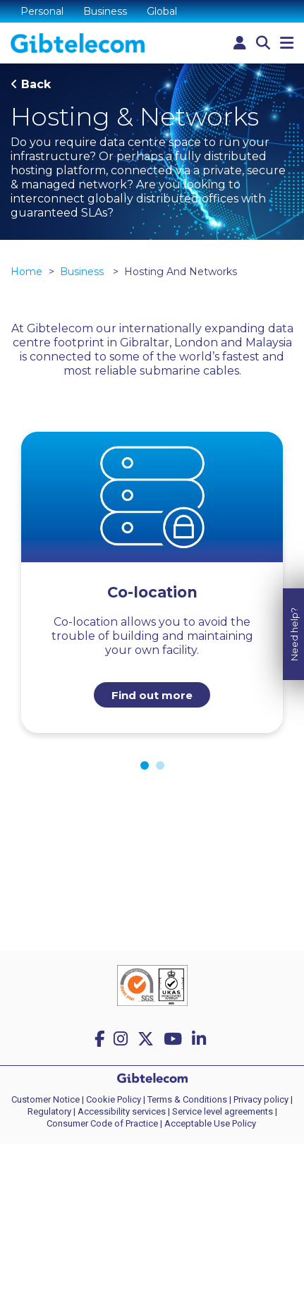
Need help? (294, 625)
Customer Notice (45, 1099)
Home (26, 271)
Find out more (152, 695)
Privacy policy (260, 1099)
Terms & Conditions (187, 1099)
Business (105, 11)
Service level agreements (222, 1111)
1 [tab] (144, 765)
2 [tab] (160, 765)
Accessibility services (122, 1111)
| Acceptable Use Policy (208, 1123)
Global (162, 11)
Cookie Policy (113, 1099)
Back (36, 84)
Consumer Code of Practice (102, 1123)
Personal (41, 11)
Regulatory (49, 1111)
